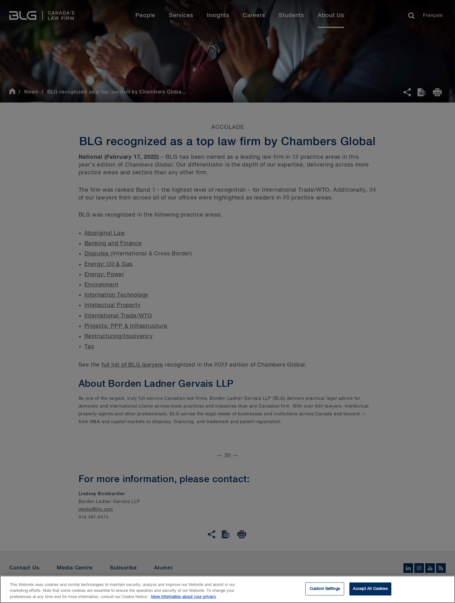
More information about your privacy (183, 598)
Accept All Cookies (370, 590)
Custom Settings (325, 590)
